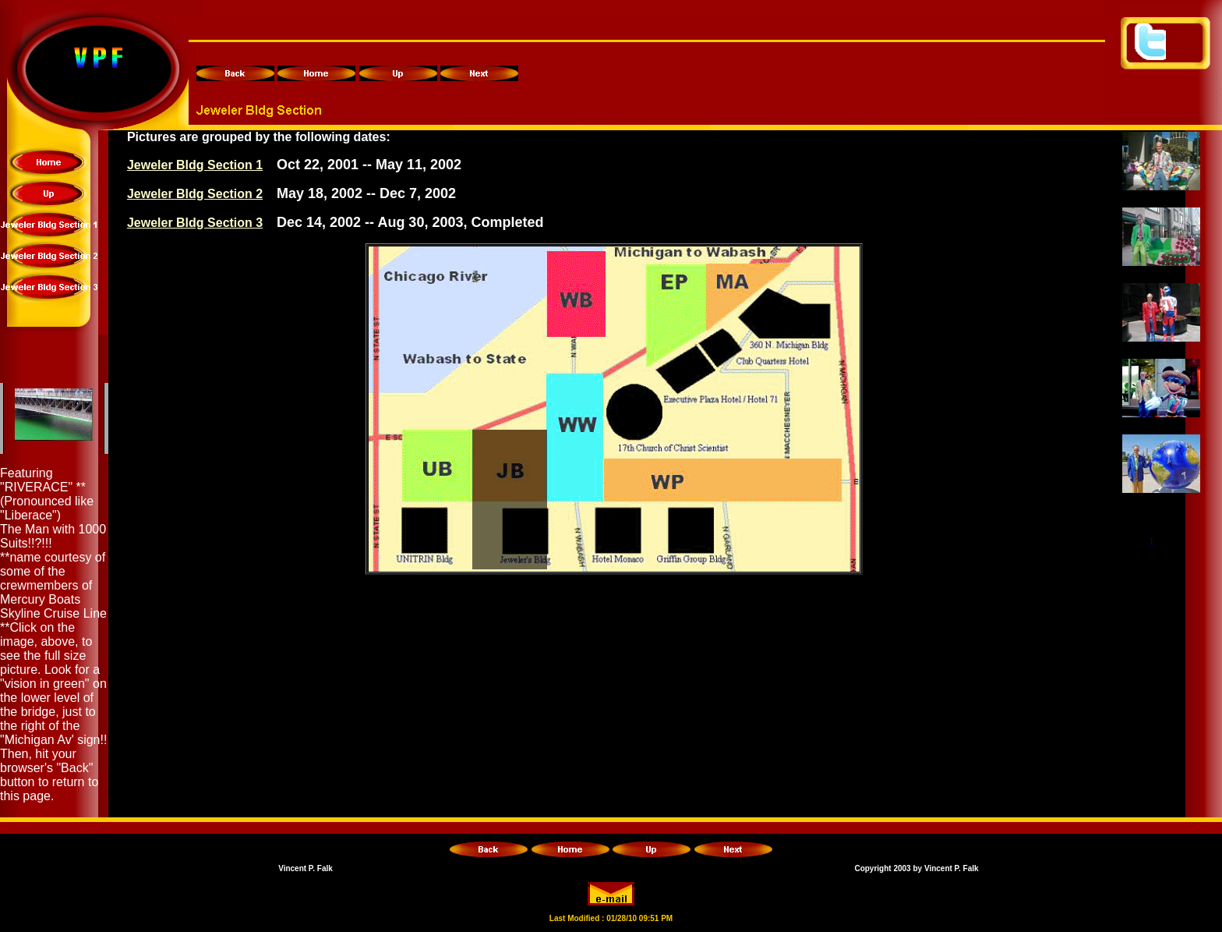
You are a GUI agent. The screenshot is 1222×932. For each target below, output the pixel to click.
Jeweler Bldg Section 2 (195, 193)
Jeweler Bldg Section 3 (195, 222)
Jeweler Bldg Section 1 (195, 165)
